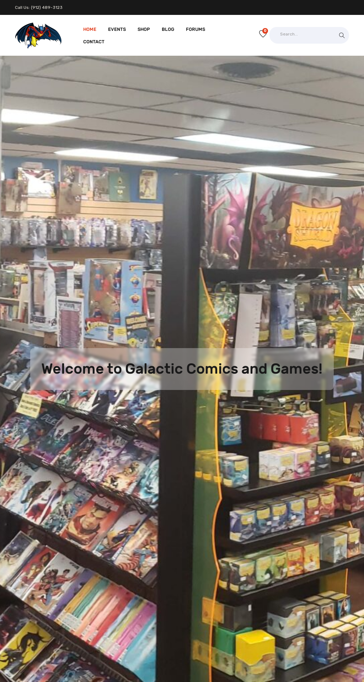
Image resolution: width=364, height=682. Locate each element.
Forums (195, 29)
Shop (144, 29)
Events (117, 29)
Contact (94, 41)
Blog (168, 29)
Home (89, 29)
